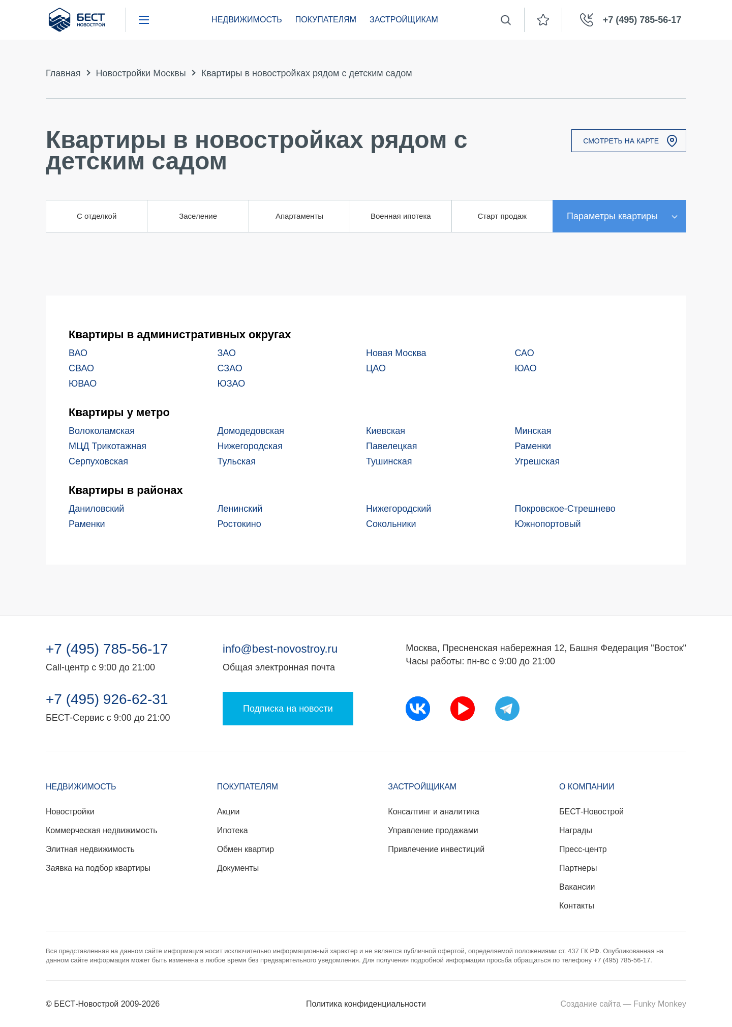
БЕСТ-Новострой (591, 811)
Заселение (198, 216)
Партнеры (578, 868)
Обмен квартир (245, 849)
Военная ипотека (401, 216)
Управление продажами (433, 830)
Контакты (576, 905)
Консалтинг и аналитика (433, 811)
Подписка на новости (288, 708)
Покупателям (325, 19)
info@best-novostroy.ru (280, 648)
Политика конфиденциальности (366, 1004)
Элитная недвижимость (90, 849)
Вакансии (577, 887)
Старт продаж (502, 216)
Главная (63, 73)
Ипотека (232, 830)
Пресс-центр (583, 849)
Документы (238, 868)
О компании (587, 786)
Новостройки (70, 811)
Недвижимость (246, 19)
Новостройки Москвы (141, 73)
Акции (228, 811)
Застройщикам (404, 19)
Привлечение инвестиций (436, 849)
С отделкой (96, 216)
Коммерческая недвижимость (102, 830)
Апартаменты (299, 216)
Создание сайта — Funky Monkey (623, 1004)
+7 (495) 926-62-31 (107, 699)
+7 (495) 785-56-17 (107, 649)
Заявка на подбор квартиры (98, 868)
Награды (575, 830)
